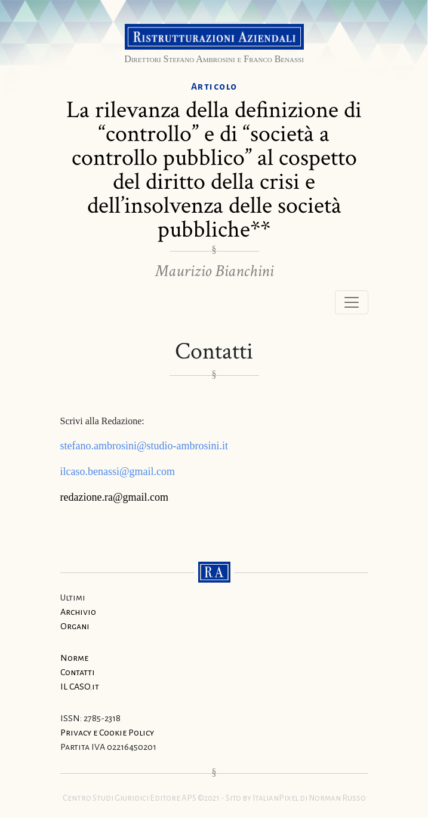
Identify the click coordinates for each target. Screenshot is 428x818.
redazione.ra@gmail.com (114, 497)
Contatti (77, 672)
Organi (75, 626)
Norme (74, 658)
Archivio (78, 612)
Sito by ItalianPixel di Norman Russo (296, 798)
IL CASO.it (79, 686)
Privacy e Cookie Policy (107, 732)
